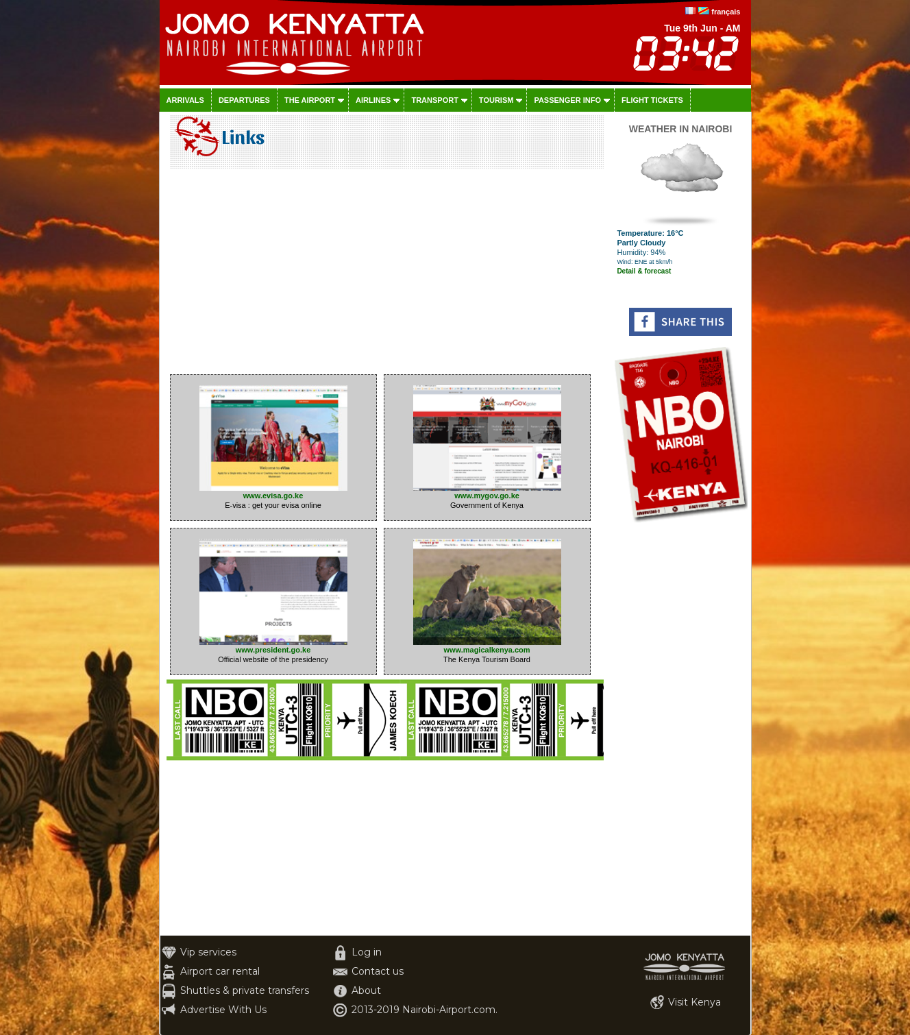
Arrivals (185, 100)
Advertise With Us (223, 1009)
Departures (244, 100)
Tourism (496, 100)
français (725, 12)
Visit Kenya (694, 1002)
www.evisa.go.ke (273, 492)
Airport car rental (220, 971)
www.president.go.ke (273, 646)
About (366, 990)
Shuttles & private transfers (244, 990)
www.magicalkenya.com (487, 646)
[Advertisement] (385, 275)
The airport (309, 100)
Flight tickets (652, 100)
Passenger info (567, 100)
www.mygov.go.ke (487, 492)
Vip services (208, 952)
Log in (367, 952)
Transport (434, 100)
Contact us (378, 971)
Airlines (373, 100)
